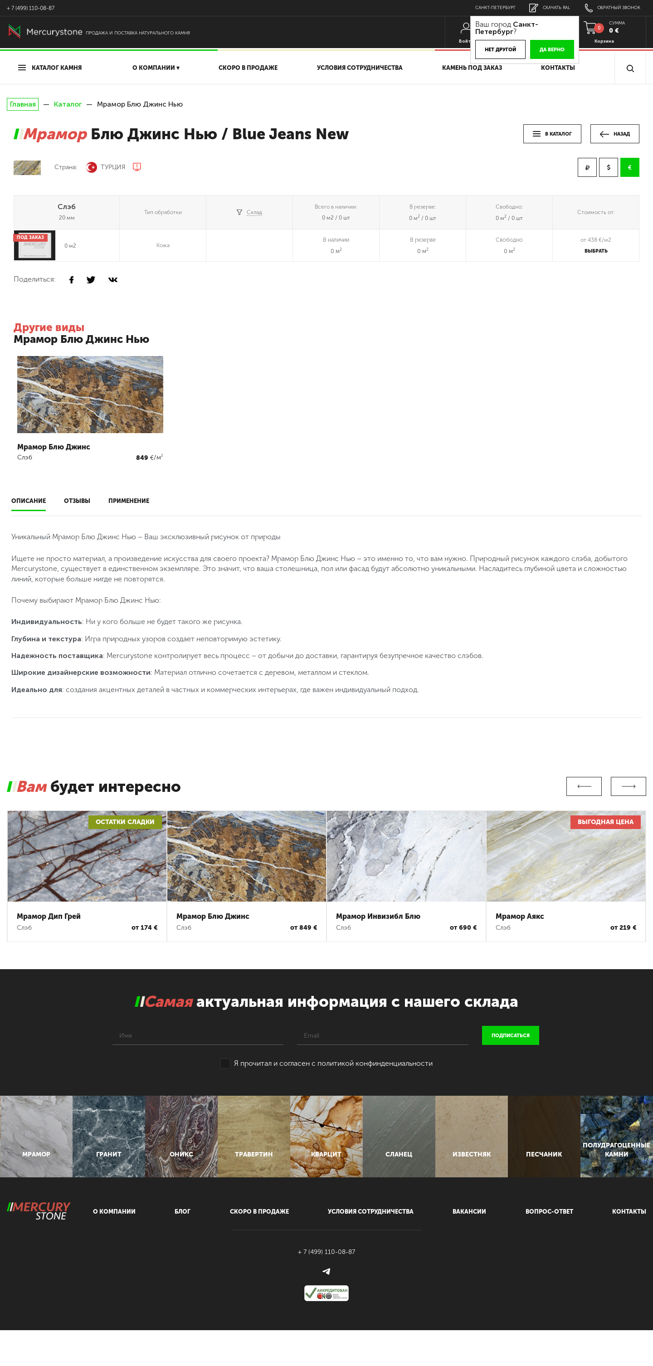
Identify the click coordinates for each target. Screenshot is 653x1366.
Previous (584, 786)
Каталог (68, 104)
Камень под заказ (472, 67)
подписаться (511, 1036)
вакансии (469, 1247)
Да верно (536, 50)
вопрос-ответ (549, 1247)
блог (182, 1247)
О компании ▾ (156, 67)
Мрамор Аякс (520, 916)
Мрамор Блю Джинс (212, 916)
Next (628, 786)
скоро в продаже (248, 67)
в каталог (552, 134)
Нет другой (484, 50)
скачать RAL (540, 8)
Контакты (558, 67)
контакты (629, 1247)
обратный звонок (609, 8)
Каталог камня (50, 67)
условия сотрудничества (360, 67)
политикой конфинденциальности (375, 1063)
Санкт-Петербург (481, 7)
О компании (114, 1247)
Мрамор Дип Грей (49, 916)
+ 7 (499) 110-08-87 (30, 8)
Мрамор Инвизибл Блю (378, 916)
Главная (22, 104)
